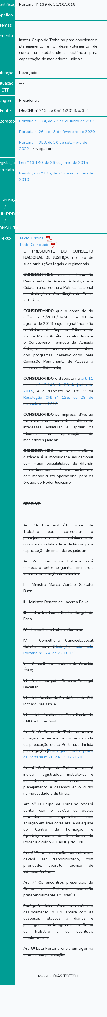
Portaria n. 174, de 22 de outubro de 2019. (58, 121)
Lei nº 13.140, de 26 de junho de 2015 (53, 162)
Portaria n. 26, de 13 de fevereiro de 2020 (57, 131)
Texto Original (32, 238)
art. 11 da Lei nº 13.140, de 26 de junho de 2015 (58, 385)
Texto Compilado (38, 244)
